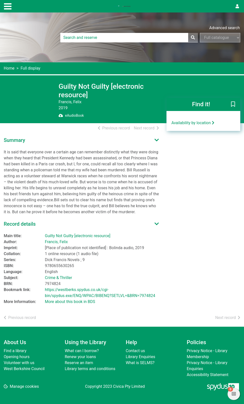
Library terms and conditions (90, 368)
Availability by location (192, 122)
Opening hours (16, 356)
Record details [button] (20, 224)
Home (9, 68)
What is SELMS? (140, 362)
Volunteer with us (19, 362)
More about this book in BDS (70, 301)
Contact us (135, 350)
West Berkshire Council (24, 368)
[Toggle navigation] (7, 5)
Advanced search (224, 27)
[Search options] (220, 37)
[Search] (193, 37)
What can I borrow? (82, 350)
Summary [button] (14, 140)
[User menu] (237, 6)
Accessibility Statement (207, 374)
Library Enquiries (140, 356)
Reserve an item (79, 362)
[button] (233, 104)
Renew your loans (80, 356)
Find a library (15, 350)
